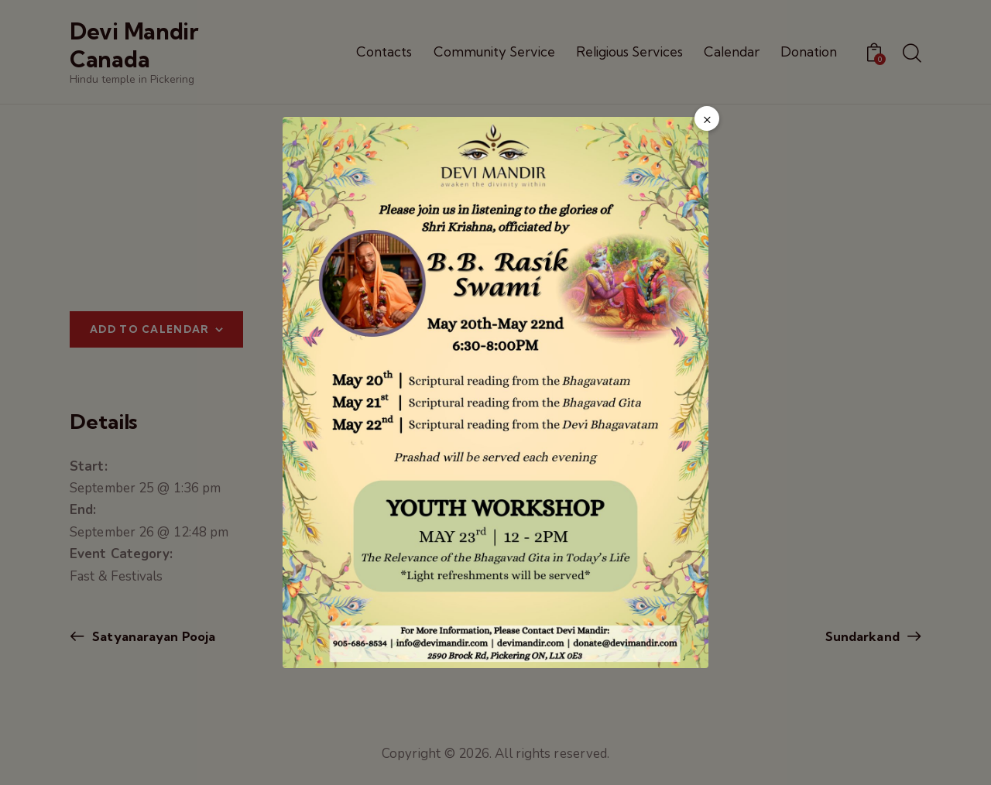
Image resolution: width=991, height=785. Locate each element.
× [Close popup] (707, 119)
